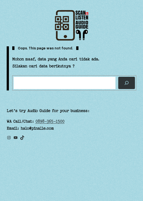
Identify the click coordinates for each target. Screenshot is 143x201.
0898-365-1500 (50, 121)
